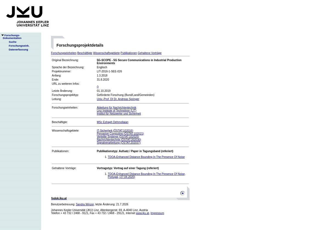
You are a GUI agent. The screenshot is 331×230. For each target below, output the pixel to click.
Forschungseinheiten (64, 53)
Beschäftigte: (60, 122)
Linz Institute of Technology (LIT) (116, 110)
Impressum (157, 213)
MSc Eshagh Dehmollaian (112, 122)
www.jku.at (142, 213)
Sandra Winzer (85, 204)
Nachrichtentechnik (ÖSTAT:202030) (119, 139)
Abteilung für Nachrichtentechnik (116, 107)
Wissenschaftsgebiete (106, 53)
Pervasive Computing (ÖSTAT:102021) (120, 133)
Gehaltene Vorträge (150, 53)
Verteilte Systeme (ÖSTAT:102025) (118, 136)
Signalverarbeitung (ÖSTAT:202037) (119, 142)
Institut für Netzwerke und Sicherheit (119, 113)
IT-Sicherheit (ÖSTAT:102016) (115, 130)
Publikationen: (60, 151)
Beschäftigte (84, 53)
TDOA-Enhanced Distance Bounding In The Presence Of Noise (146, 156)
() (98, 86)
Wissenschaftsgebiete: (65, 130)
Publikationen (129, 53)
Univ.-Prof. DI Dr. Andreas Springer (118, 99)
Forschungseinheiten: (65, 107)
